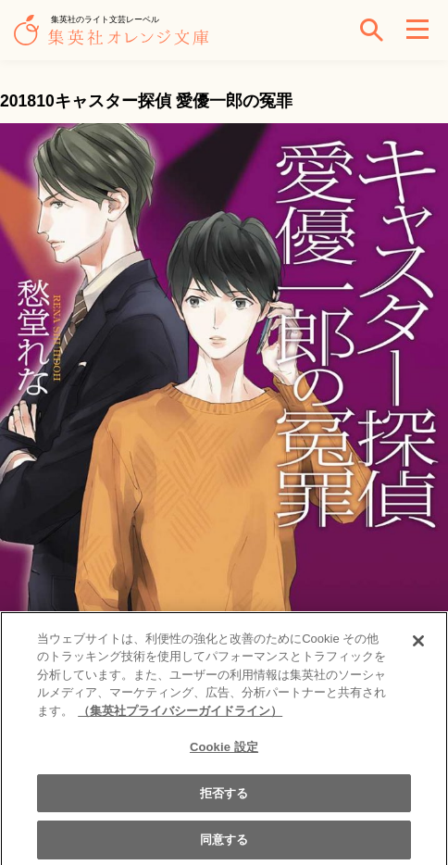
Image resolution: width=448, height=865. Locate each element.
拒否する (224, 799)
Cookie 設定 (224, 753)
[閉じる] (418, 646)
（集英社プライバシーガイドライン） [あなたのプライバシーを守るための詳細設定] (180, 717)
